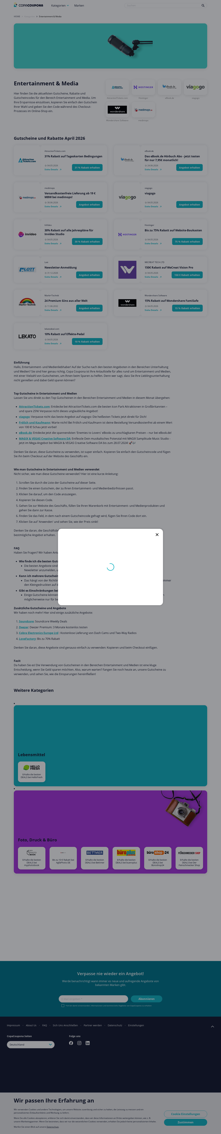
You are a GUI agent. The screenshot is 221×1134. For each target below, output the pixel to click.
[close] (157, 534)
